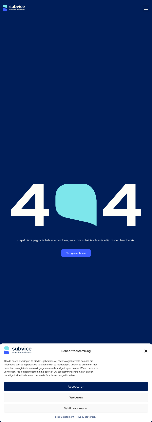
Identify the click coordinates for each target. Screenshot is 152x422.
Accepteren (76, 387)
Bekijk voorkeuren (76, 408)
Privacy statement (64, 416)
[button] (146, 351)
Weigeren (76, 397)
